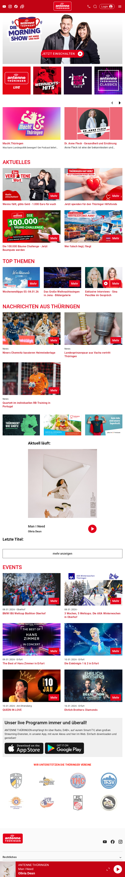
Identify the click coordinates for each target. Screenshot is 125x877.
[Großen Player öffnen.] (108, 869)
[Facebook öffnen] (16, 6)
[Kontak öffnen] (89, 6)
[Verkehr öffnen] (22, 6)
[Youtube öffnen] (4, 6)
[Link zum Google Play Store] (64, 749)
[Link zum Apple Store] (24, 749)
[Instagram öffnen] (10, 6)
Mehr (53, 196)
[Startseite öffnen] (62, 6)
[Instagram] (120, 842)
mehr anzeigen (62, 553)
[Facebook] (113, 842)
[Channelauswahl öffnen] (95, 6)
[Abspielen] (117, 869)
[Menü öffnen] (119, 6)
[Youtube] (105, 842)
